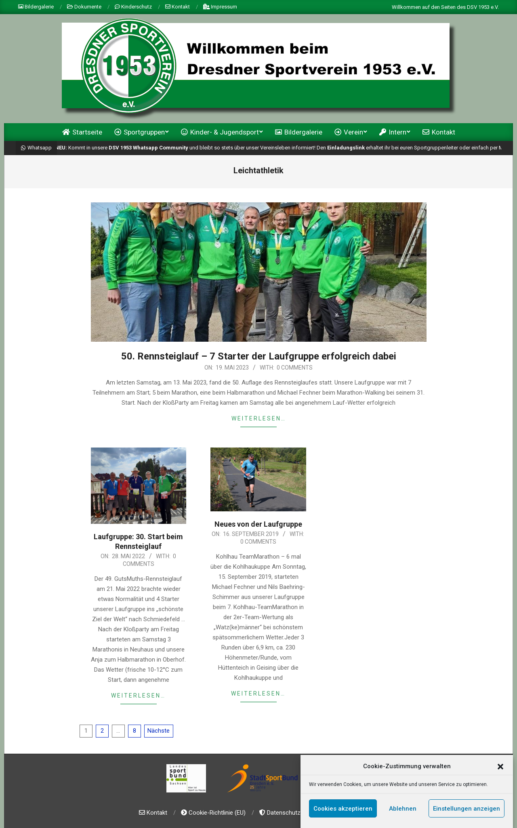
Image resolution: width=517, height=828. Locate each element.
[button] (500, 768)
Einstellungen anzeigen (466, 809)
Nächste (158, 730)
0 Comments (295, 367)
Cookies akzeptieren (342, 809)
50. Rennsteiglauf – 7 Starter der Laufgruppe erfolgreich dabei (258, 356)
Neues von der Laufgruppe (258, 524)
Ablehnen (402, 809)
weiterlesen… (258, 418)
